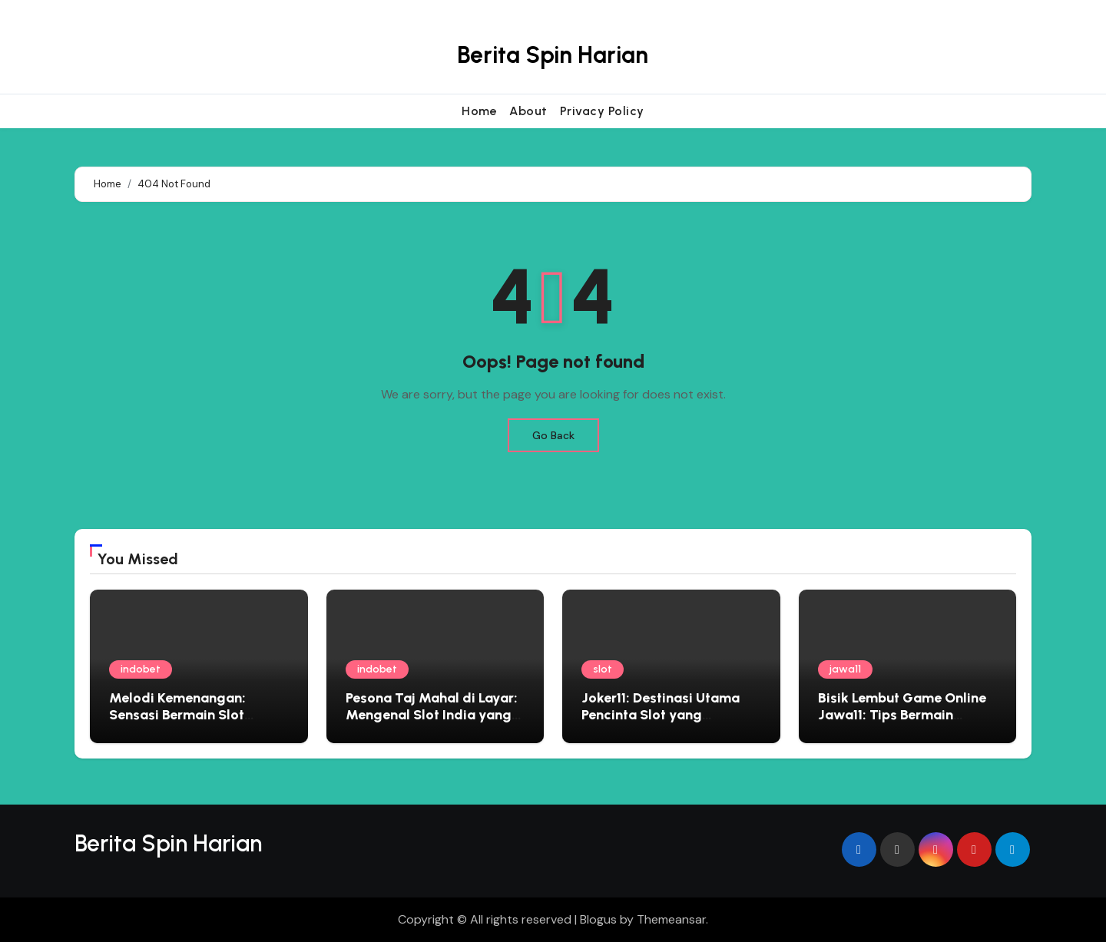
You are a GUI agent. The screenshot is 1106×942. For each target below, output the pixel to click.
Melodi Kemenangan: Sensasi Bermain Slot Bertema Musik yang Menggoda (177, 722)
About (528, 111)
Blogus (598, 919)
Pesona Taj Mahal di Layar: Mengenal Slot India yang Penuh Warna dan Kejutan (432, 714)
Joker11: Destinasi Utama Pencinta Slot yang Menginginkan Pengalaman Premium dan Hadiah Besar (669, 722)
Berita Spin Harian (552, 55)
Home (479, 111)
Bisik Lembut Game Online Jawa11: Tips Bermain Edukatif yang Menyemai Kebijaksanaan (902, 722)
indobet (141, 669)
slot (602, 669)
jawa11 (845, 669)
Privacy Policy (602, 111)
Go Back (553, 435)
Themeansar (671, 919)
